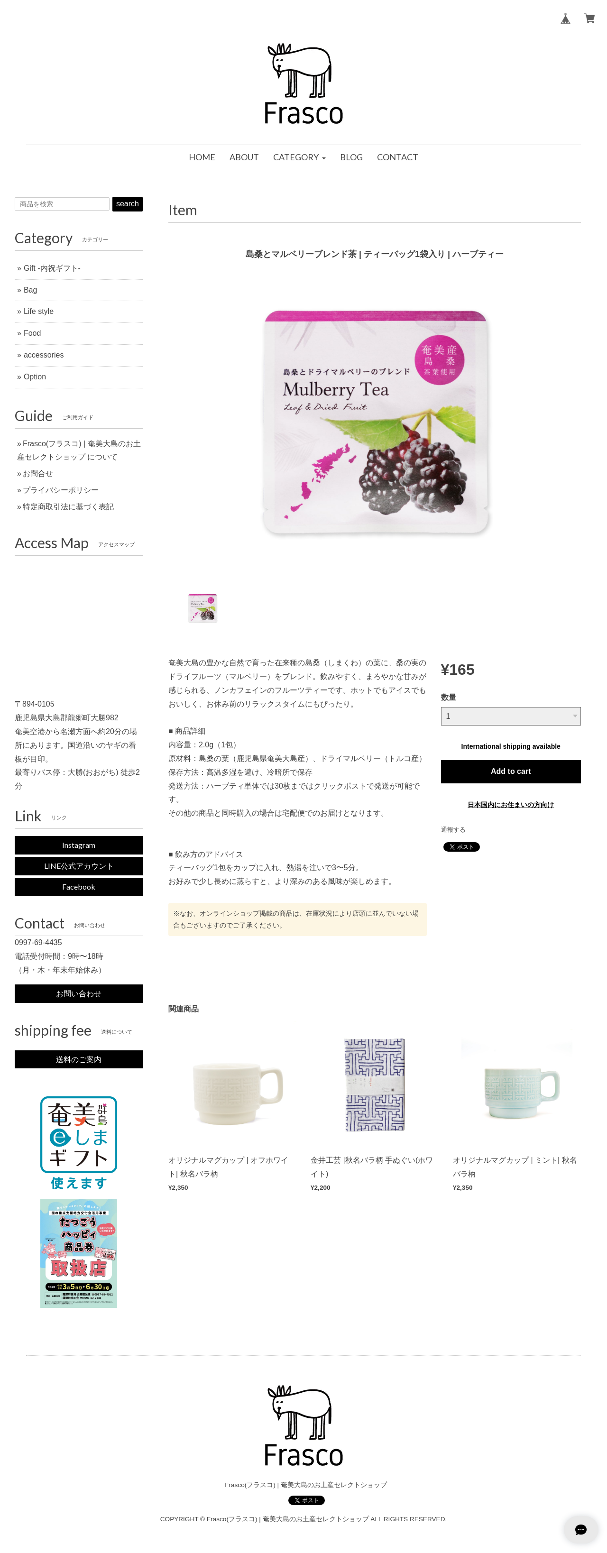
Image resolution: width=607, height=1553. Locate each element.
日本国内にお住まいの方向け (511, 805)
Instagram (78, 844)
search (127, 204)
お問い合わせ (78, 993)
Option (35, 377)
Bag (30, 290)
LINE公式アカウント (79, 865)
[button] (299, 157)
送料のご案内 (78, 1059)
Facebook (78, 886)
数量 (448, 697)
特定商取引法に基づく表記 (68, 507)
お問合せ (38, 473)
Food (32, 333)
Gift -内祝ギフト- (52, 268)
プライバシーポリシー (61, 490)
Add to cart (511, 771)
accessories (44, 355)
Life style (39, 311)
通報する (453, 829)
